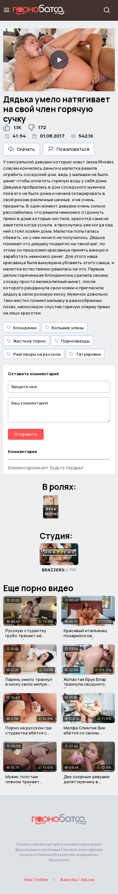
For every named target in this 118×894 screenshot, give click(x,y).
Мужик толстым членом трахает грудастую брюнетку (27, 781)
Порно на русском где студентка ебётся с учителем (28, 732)
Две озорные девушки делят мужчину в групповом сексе (87, 781)
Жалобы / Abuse (77, 879)
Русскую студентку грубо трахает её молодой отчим (25, 635)
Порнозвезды (72, 341)
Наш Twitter (36, 879)
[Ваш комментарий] (59, 409)
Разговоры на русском (34, 354)
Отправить (25, 434)
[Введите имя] (59, 387)
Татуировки (85, 354)
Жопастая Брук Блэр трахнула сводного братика (85, 684)
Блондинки (22, 328)
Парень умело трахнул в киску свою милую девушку (28, 684)
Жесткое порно (26, 341)
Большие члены (64, 328)
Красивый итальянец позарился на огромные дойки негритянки (85, 638)
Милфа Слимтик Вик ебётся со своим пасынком (84, 732)
